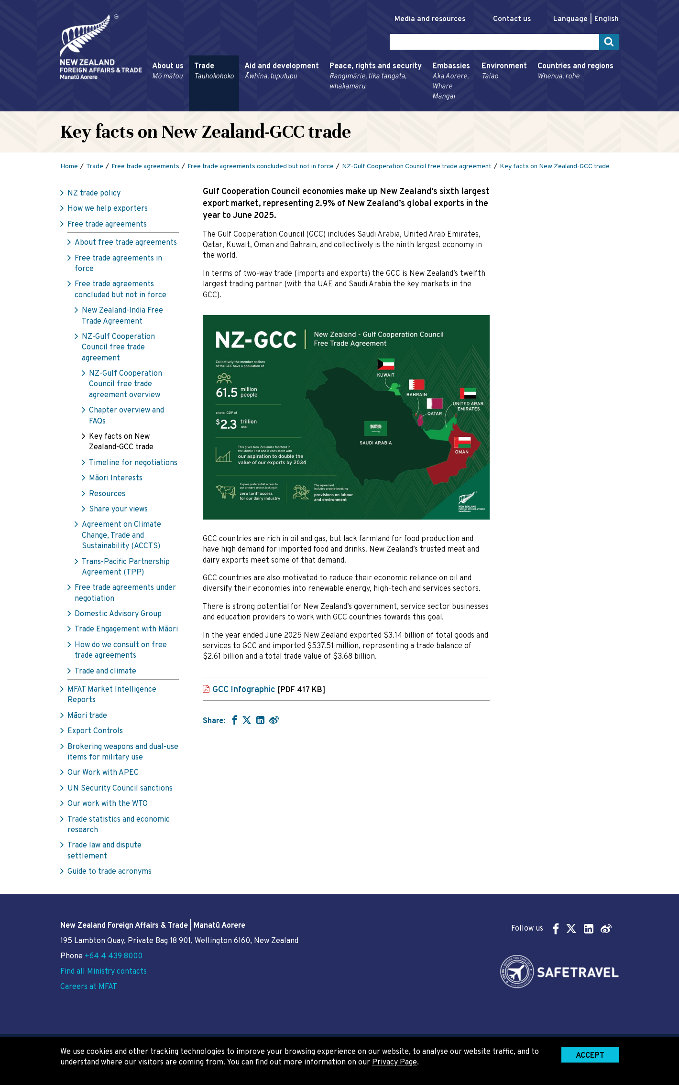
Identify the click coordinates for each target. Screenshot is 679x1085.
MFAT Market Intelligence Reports (111, 695)
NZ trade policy (93, 193)
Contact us (512, 19)
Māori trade (87, 716)
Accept (590, 1056)
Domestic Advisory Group (118, 614)
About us (168, 72)
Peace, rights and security (375, 77)
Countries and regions (575, 72)
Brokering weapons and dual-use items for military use (122, 752)
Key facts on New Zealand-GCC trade (121, 442)
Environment (504, 72)
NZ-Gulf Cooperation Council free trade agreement (118, 347)
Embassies (451, 82)
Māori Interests (115, 478)
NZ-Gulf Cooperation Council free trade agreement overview (125, 384)
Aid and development (281, 72)
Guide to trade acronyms (109, 872)
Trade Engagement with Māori (126, 629)
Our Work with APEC (103, 773)
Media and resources (429, 19)
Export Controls (95, 731)
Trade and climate (105, 671)
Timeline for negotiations (133, 463)
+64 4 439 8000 (113, 956)
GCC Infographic (268, 689)
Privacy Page (394, 1062)
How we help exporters (107, 209)
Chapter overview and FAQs (126, 416)
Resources (107, 494)
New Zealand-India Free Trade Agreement (122, 316)
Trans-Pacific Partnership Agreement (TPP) (126, 567)
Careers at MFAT (88, 987)
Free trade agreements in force (118, 264)
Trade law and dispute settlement (104, 851)
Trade (214, 72)
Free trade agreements (107, 224)
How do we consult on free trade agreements (121, 650)
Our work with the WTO (107, 804)
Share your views (118, 509)
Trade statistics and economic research (118, 825)
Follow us (561, 928)
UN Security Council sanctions (120, 788)
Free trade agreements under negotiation (125, 593)
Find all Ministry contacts (103, 971)
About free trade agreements (126, 243)
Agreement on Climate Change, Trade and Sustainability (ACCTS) (121, 535)
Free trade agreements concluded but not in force (120, 290)
